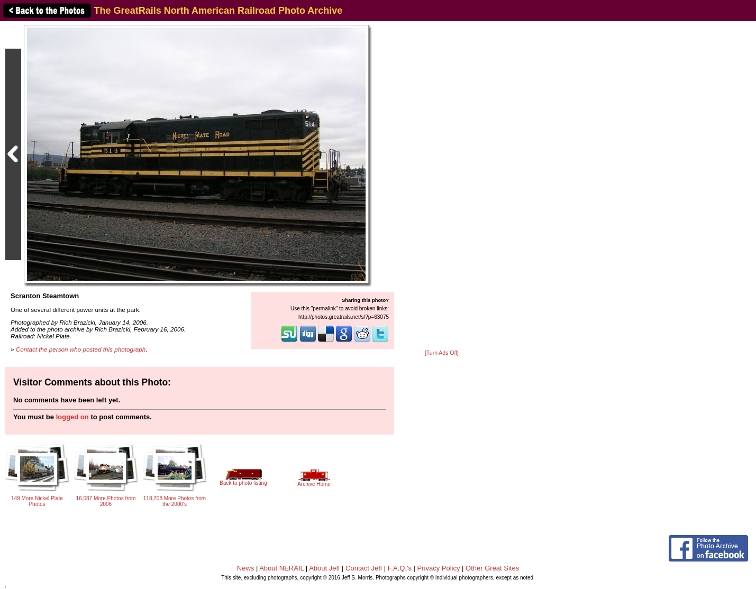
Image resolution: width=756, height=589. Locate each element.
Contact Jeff (363, 568)
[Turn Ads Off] (442, 353)
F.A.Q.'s (400, 568)
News (245, 568)
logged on (72, 417)
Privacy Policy (438, 568)
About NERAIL (281, 568)
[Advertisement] (441, 186)
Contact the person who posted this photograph (81, 349)
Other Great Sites (492, 568)
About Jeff (324, 568)
